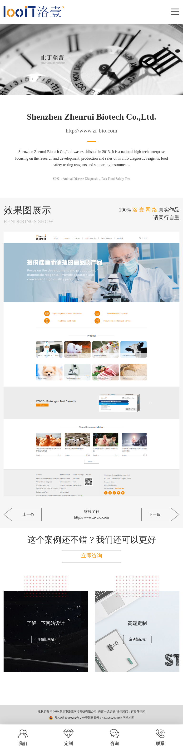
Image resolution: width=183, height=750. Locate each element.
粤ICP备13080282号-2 (67, 718)
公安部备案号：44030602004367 (102, 718)
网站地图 (128, 718)
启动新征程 (137, 640)
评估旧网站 (45, 640)
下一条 (154, 514)
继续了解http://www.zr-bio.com (91, 514)
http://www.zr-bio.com (92, 130)
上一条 (28, 514)
